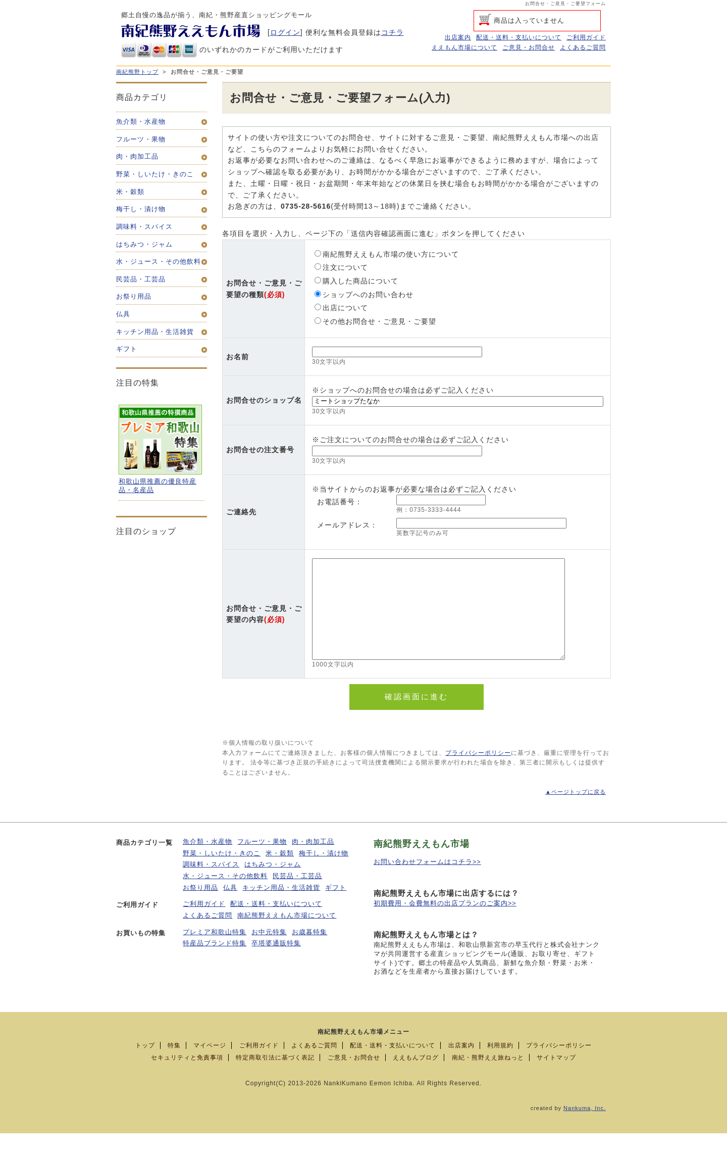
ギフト (335, 907)
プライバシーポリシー (478, 772)
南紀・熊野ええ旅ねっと (488, 1077)
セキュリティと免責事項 (187, 1077)
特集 (174, 1065)
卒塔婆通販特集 (276, 963)
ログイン (285, 32)
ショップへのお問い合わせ (364, 295)
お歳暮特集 (309, 951)
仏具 (230, 907)
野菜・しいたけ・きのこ (222, 873)
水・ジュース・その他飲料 (225, 895)
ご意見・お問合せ (528, 47)
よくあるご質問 (583, 47)
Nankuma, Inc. (584, 1128)
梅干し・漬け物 (323, 873)
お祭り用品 (200, 907)
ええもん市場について (464, 47)
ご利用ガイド (586, 37)
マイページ (209, 1065)
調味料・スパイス (211, 884)
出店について (341, 308)
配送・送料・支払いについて (518, 37)
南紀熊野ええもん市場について (286, 935)
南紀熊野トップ (137, 72)
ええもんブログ (416, 1077)
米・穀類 (280, 873)
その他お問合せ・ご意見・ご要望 (375, 321)
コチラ (392, 32)
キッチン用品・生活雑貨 (281, 907)
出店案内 (458, 37)
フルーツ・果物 (262, 861)
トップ (145, 1065)
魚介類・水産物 (207, 861)
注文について (341, 267)
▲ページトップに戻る (575, 811)
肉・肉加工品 (313, 861)
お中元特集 (269, 951)
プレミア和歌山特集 (214, 951)
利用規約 (500, 1065)
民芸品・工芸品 (297, 895)
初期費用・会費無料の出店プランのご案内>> (445, 923)
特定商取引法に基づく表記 (275, 1077)
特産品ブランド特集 (214, 963)
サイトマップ (556, 1077)
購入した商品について (356, 281)
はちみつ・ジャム (272, 884)
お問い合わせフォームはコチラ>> (427, 881)
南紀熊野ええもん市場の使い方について (387, 254)
